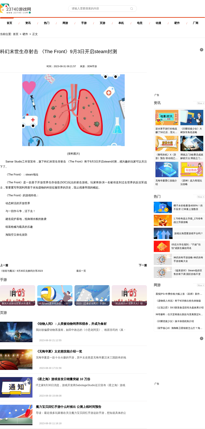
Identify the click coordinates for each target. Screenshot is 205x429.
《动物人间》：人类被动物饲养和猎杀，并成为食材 (71, 323)
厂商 (195, 23)
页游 (102, 23)
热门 (46, 23)
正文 (35, 34)
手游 (84, 23)
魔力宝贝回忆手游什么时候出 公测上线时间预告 (68, 406)
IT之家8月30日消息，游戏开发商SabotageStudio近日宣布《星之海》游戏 (80, 385)
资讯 (28, 23)
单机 (121, 23)
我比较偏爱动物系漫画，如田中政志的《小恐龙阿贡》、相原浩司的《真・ (81, 329)
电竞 (139, 23)
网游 (65, 23)
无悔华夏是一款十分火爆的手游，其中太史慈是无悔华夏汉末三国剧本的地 (81, 357)
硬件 (177, 23)
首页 (9, 23)
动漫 (158, 23)
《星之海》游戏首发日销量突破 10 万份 (63, 379)
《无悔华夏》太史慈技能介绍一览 (59, 351)
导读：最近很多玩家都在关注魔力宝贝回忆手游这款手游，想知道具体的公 (81, 412)
